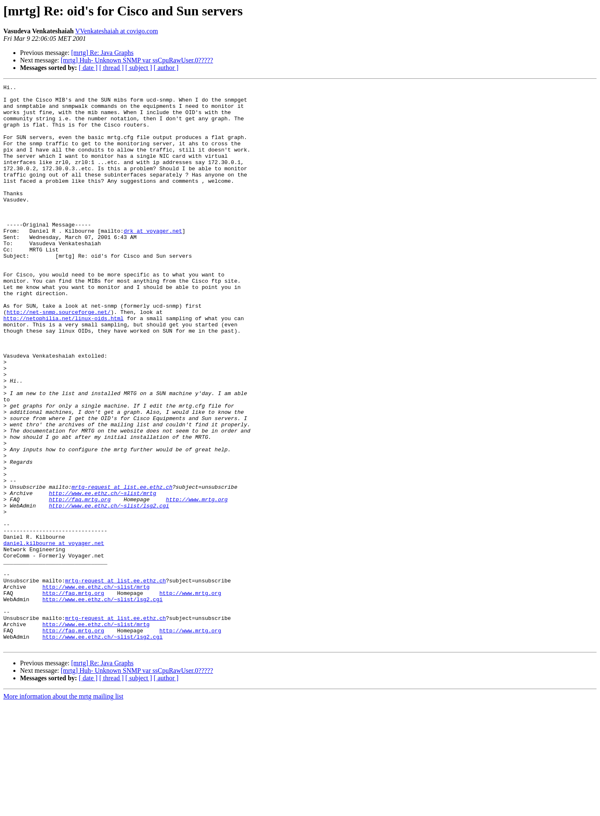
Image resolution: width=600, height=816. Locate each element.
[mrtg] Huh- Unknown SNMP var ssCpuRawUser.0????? (137, 60)
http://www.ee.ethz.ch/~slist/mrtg (102, 575)
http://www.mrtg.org (197, 583)
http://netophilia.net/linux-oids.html (63, 365)
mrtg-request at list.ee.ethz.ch (122, 568)
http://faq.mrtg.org (79, 583)
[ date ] (88, 67)
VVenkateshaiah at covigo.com (116, 31)
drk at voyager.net (153, 260)
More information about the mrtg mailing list (63, 808)
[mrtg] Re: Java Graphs (102, 52)
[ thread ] (111, 67)
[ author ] (166, 67)
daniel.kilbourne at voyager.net (53, 635)
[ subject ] (138, 67)
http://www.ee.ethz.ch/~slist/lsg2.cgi (109, 590)
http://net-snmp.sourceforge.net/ (59, 358)
